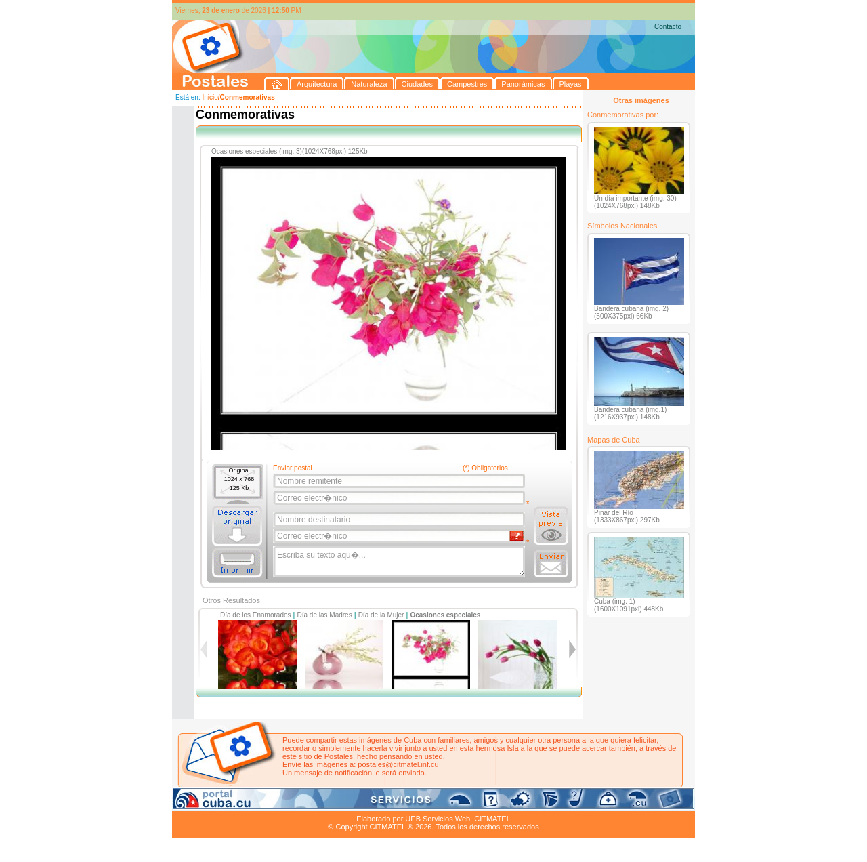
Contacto (667, 26)
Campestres (341, 803)
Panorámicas (389, 803)
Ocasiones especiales (445, 615)
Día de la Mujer (381, 615)
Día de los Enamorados (255, 615)
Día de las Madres (324, 615)
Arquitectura (215, 803)
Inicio (209, 97)
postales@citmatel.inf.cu (398, 764)
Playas (428, 803)
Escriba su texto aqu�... (400, 562)
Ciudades (299, 803)
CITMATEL (492, 819)
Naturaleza (260, 803)
